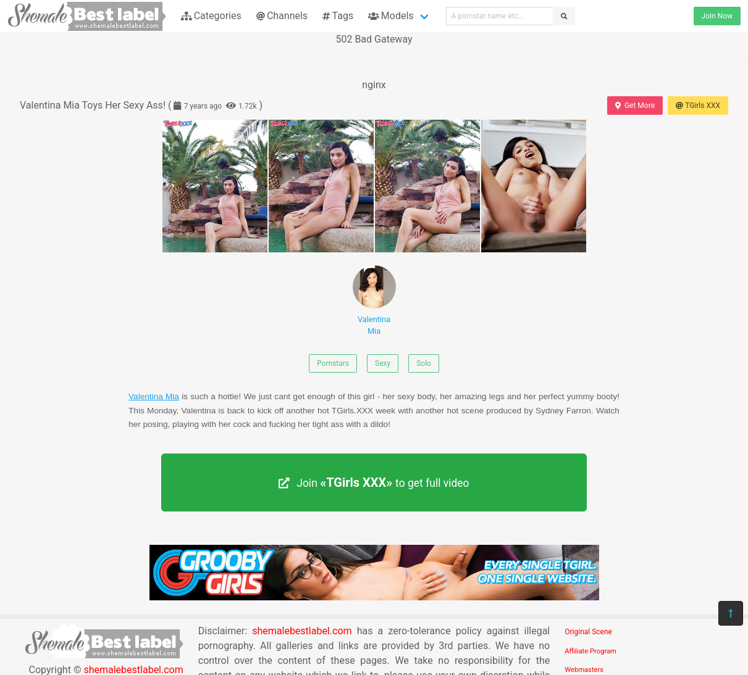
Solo (423, 363)
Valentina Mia (374, 300)
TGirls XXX (698, 105)
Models (390, 16)
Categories (211, 16)
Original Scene (588, 631)
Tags (337, 16)
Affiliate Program (590, 651)
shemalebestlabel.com (301, 631)
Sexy (382, 363)
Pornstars (333, 363)
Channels (282, 16)
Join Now (717, 16)
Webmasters (584, 670)
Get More (635, 105)
